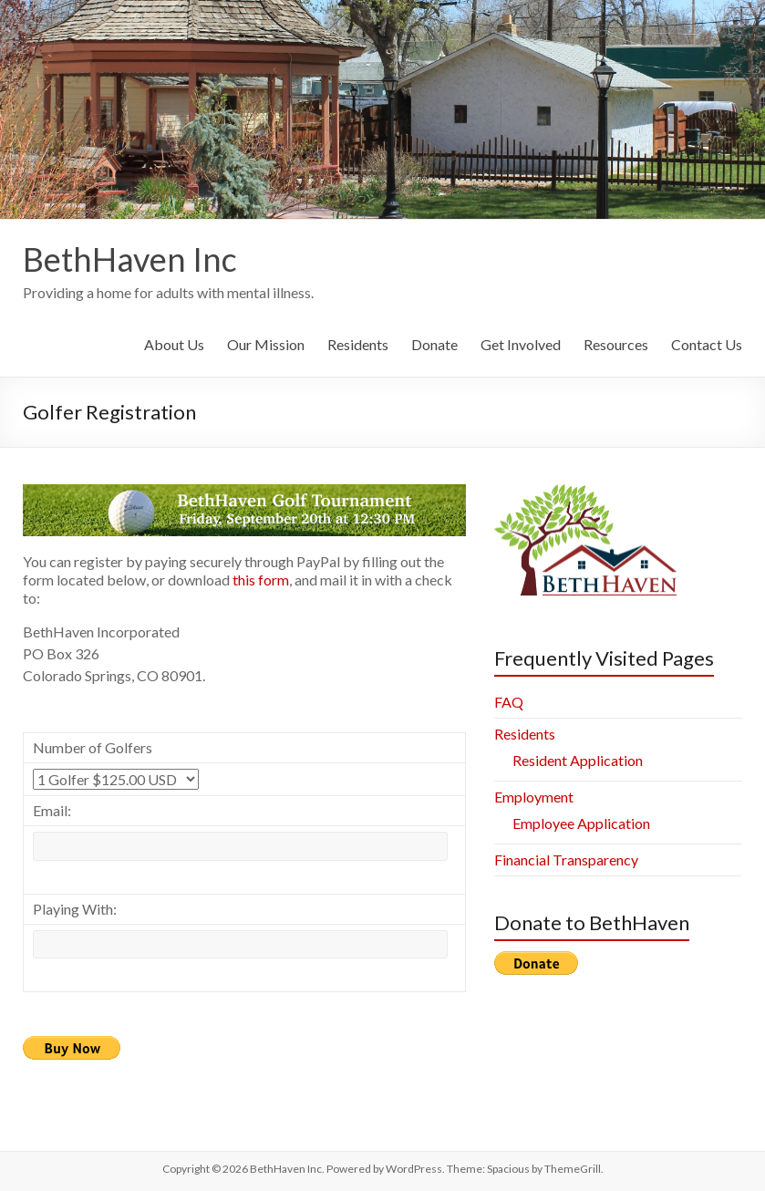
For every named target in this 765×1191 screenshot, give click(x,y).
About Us (174, 344)
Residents (357, 344)
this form (261, 579)
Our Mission (266, 344)
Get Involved (521, 344)
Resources (616, 344)
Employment (534, 796)
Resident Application (577, 760)
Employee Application (581, 823)
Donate (434, 344)
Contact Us (706, 344)
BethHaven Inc (130, 259)
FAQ (508, 701)
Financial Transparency (566, 859)
